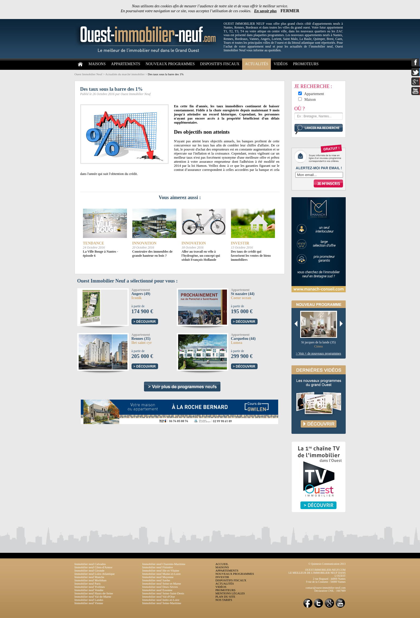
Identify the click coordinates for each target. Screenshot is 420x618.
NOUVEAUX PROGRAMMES (170, 64)
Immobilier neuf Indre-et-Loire (160, 599)
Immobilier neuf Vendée (89, 590)
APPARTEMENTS (125, 64)
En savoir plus (265, 11)
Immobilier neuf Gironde (90, 570)
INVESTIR (222, 577)
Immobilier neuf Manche (89, 577)
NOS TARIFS (224, 599)
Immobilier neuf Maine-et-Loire (161, 573)
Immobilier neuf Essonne (157, 590)
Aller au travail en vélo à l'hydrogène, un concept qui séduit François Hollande (201, 256)
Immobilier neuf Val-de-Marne (93, 596)
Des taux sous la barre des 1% (166, 74)
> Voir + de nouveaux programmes (318, 353)
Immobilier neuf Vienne (89, 603)
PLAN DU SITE (225, 596)
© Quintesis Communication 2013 (326, 563)
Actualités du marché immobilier (125, 74)
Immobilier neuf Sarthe (156, 580)
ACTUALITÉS (256, 64)
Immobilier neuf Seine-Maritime (161, 603)
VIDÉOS (280, 64)
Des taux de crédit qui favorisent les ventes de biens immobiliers (251, 256)
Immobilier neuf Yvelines (90, 586)
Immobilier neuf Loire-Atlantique (95, 573)
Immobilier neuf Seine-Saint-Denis (163, 593)
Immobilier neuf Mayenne (158, 577)
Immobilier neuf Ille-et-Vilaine (160, 570)
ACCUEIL (222, 564)
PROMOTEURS (306, 64)
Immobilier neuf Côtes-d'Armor (94, 567)
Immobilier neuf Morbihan (91, 580)
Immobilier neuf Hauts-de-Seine (94, 593)
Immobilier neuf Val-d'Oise (158, 596)
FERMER (290, 10)
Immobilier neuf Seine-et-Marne (161, 583)
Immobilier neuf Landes (89, 599)
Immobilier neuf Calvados (90, 564)
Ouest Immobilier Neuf (88, 74)
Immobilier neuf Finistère (157, 567)
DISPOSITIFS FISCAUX (219, 64)
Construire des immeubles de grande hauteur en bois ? (152, 254)
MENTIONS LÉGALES (230, 593)
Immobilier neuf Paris (88, 583)
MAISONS (97, 64)
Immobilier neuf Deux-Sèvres (160, 586)
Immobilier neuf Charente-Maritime (163, 564)
